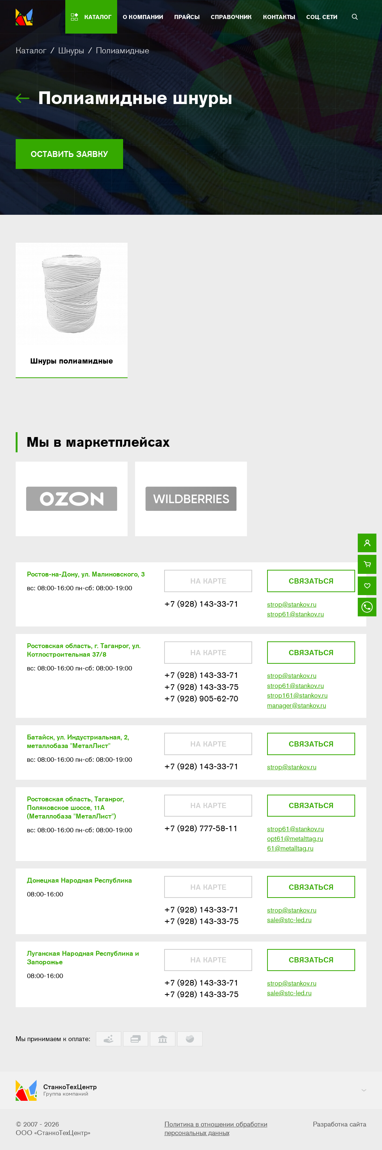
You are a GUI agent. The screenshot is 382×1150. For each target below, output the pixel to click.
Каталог (31, 50)
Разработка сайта (339, 1125)
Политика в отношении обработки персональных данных (216, 1130)
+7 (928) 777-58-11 (201, 832)
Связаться (311, 583)
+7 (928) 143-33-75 (201, 690)
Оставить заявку (72, 154)
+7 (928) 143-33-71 (201, 605)
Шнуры (71, 50)
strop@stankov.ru (291, 606)
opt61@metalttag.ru (295, 843)
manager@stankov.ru (296, 708)
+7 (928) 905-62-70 (201, 702)
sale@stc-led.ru (289, 925)
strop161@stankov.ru (297, 698)
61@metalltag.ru (290, 853)
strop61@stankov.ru (295, 616)
